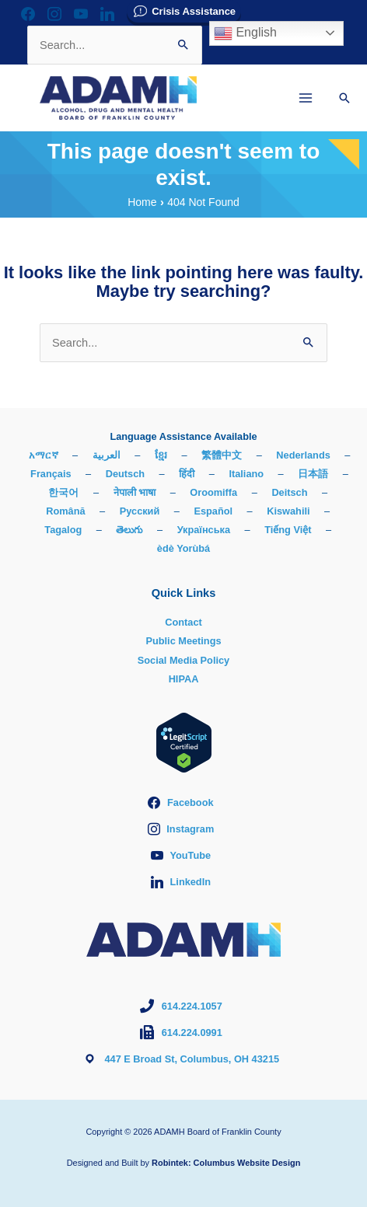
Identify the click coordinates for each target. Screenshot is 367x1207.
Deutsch (125, 474)
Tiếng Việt (287, 529)
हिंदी (186, 474)
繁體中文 (221, 455)
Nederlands (303, 455)
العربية (107, 455)
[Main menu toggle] (305, 98)
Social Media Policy (183, 660)
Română (65, 511)
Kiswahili (288, 511)
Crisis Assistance (194, 11)
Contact (183, 622)
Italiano (246, 474)
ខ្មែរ (161, 455)
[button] (344, 98)
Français (50, 474)
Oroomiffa (213, 492)
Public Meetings (183, 641)
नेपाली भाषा (135, 492)
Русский (140, 511)
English (245, 33)
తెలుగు (129, 529)
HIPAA (184, 679)
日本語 (313, 474)
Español (213, 511)
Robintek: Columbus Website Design (226, 1162)
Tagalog (63, 529)
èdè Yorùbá (183, 548)
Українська (203, 529)
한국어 (63, 492)
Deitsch (289, 492)
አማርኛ (43, 455)
